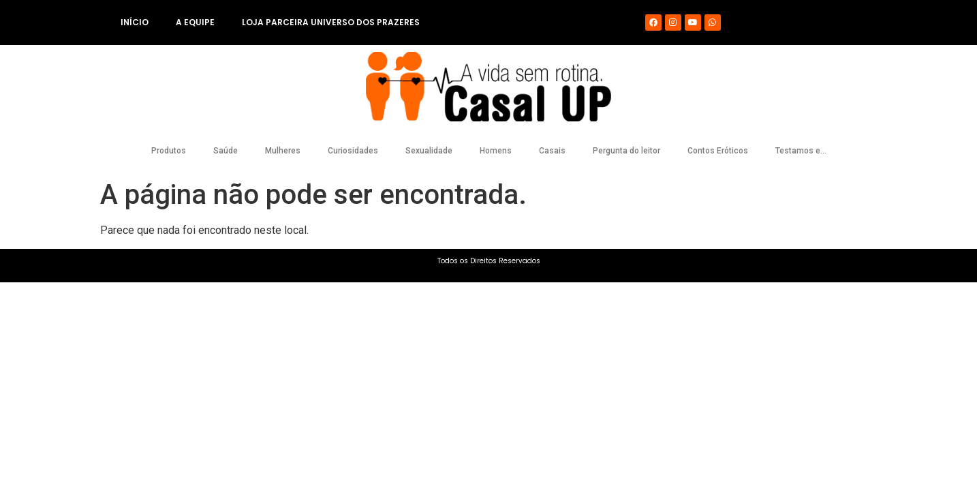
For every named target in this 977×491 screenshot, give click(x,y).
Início (135, 22)
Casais (552, 150)
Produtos (168, 150)
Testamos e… (800, 150)
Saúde (225, 150)
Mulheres (282, 150)
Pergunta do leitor (626, 150)
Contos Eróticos (717, 150)
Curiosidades (353, 150)
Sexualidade (428, 150)
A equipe (195, 22)
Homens (496, 150)
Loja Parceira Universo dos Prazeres (331, 22)
